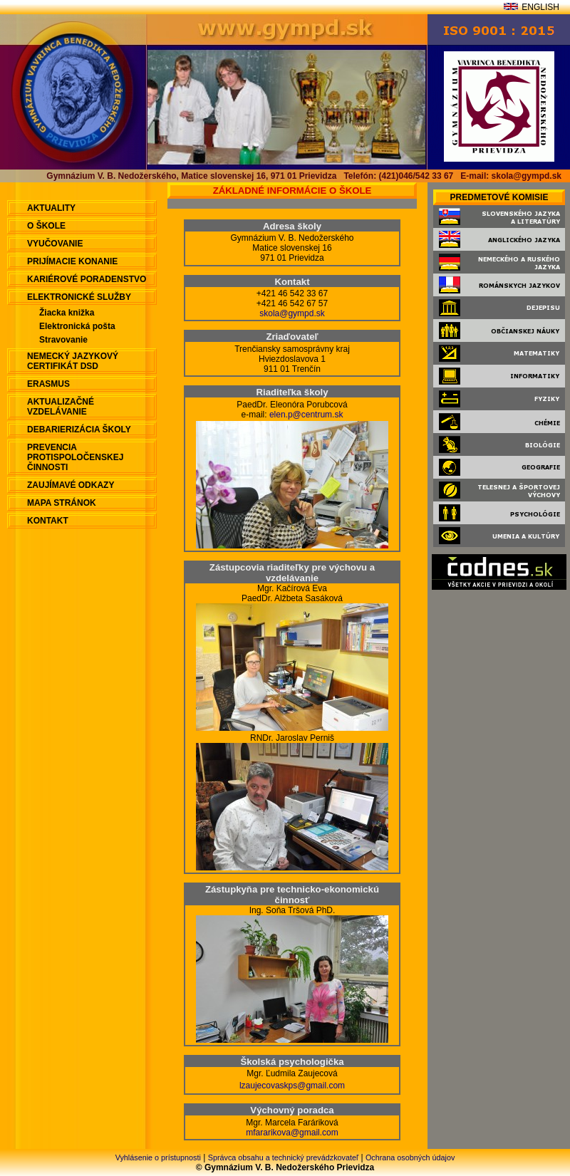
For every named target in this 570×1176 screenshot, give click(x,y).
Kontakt (47, 521)
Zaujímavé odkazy (70, 485)
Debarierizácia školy (79, 430)
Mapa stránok (61, 503)
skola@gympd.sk (292, 313)
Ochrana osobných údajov (410, 1157)
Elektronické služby (79, 297)
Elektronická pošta (77, 326)
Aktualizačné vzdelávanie (60, 407)
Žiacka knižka (66, 313)
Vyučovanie (55, 244)
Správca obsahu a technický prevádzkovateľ (283, 1157)
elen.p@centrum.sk (306, 415)
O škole (46, 226)
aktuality (51, 208)
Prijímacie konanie (72, 261)
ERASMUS (48, 384)
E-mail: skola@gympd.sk (510, 176)
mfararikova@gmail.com (292, 1133)
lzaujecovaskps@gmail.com (292, 1086)
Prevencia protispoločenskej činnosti (75, 457)
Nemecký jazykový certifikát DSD (72, 361)
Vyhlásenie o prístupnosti (158, 1157)
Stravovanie (63, 340)
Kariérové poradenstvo (86, 279)
